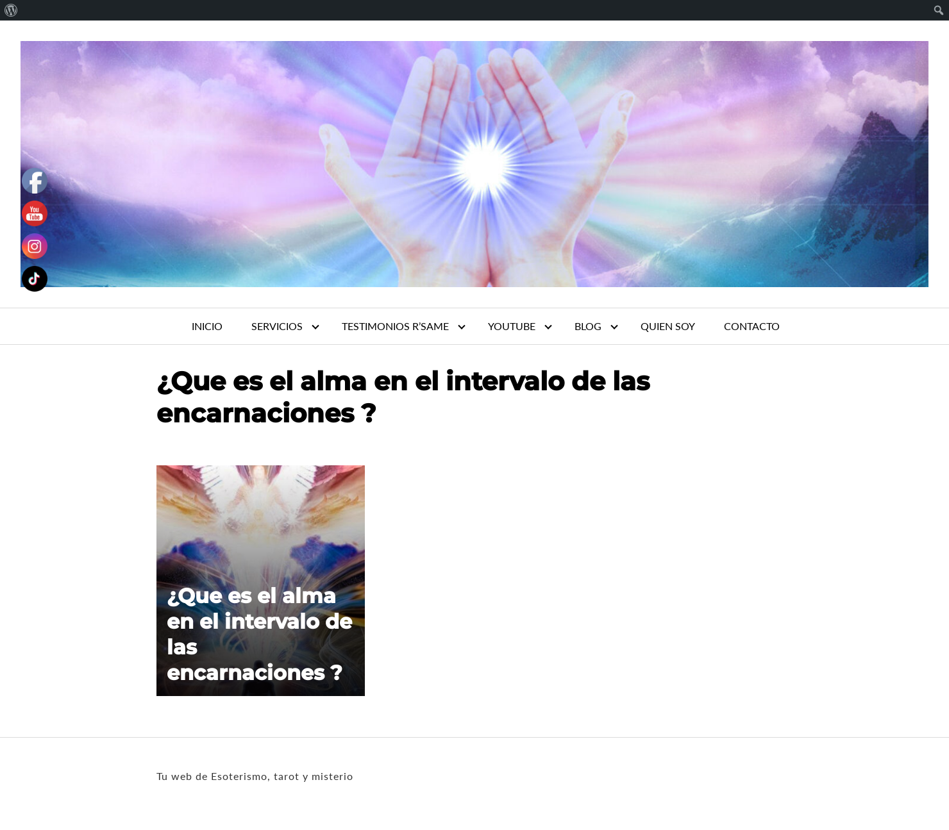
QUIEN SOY (668, 326)
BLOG (588, 326)
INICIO (207, 326)
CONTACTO (752, 326)
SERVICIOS (277, 326)
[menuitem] (11, 10)
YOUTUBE (511, 326)
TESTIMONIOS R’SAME (395, 326)
